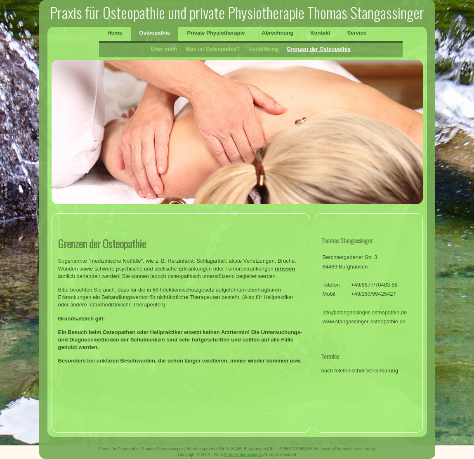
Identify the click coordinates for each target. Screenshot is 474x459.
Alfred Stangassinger (243, 454)
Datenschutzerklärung (355, 449)
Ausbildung (263, 49)
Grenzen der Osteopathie (319, 49)
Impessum (324, 449)
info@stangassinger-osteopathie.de (365, 312)
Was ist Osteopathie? (213, 49)
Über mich (164, 49)
